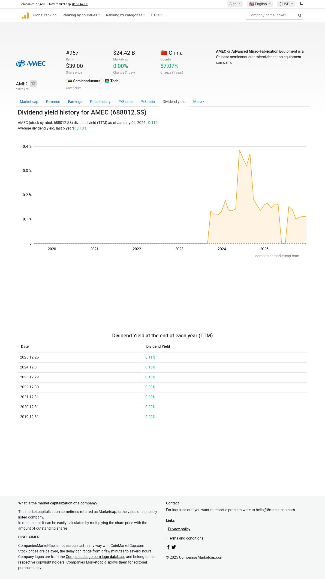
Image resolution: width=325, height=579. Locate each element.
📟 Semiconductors (84, 81)
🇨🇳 (171, 53)
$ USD (284, 4)
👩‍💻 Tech (111, 81)
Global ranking (45, 15)
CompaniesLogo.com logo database (95, 557)
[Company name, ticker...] (274, 15)
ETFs (155, 15)
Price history (100, 102)
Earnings (75, 102)
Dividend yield (174, 102)
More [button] (197, 102)
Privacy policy (179, 529)
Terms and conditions (185, 538)
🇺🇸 (258, 4)
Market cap (29, 102)
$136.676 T (80, 4)
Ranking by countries (80, 15)
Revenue (53, 102)
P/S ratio (148, 102)
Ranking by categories (124, 15)
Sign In (235, 4)
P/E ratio (125, 102)
